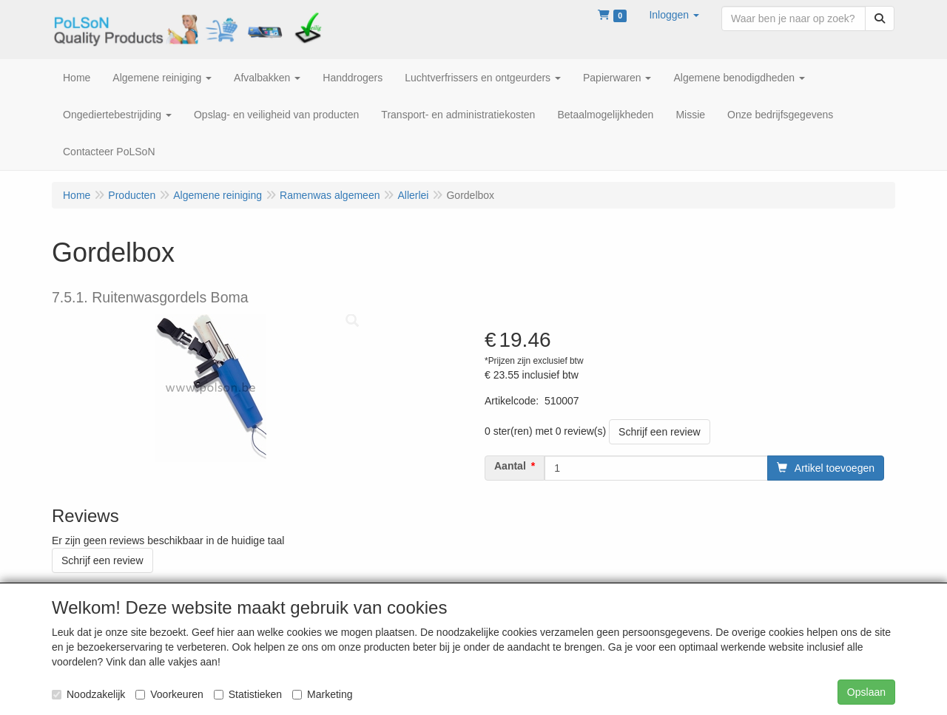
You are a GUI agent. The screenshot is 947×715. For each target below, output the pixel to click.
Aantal (510, 466)
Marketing (322, 694)
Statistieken (248, 694)
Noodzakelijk (88, 694)
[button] (674, 15)
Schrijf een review (660, 432)
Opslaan (866, 692)
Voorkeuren (169, 694)
